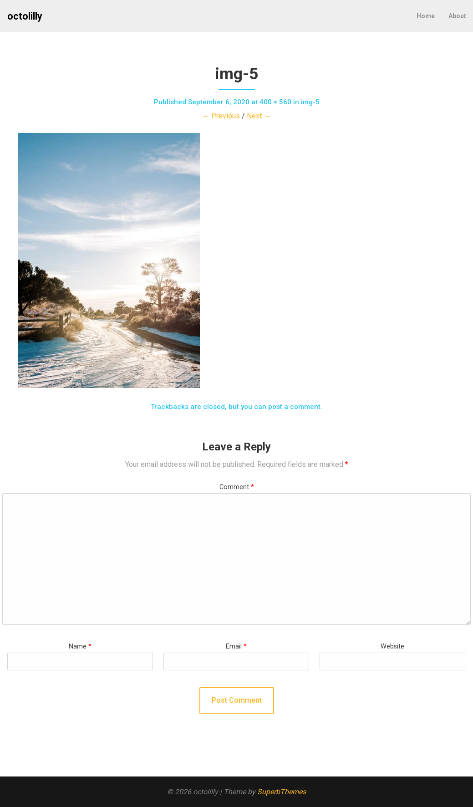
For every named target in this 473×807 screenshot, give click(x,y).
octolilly (24, 16)
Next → (259, 116)
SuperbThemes (281, 791)
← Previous (221, 116)
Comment (236, 487)
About (457, 16)
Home (426, 16)
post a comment (294, 407)
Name (80, 646)
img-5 (310, 102)
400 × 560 (275, 102)
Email (236, 646)
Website (392, 646)
